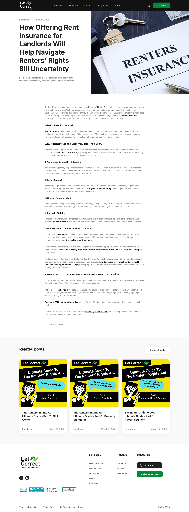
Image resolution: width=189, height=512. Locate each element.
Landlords (24, 20)
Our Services (95, 468)
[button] (58, 5)
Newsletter (94, 483)
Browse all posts (157, 350)
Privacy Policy (49, 507)
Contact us (161, 5)
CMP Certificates (67, 507)
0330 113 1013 (151, 465)
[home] (26, 5)
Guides (92, 478)
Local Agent (94, 473)
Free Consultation (97, 463)
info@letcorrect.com (150, 474)
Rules (80, 507)
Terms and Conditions (29, 507)
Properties (122, 463)
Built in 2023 (164, 507)
